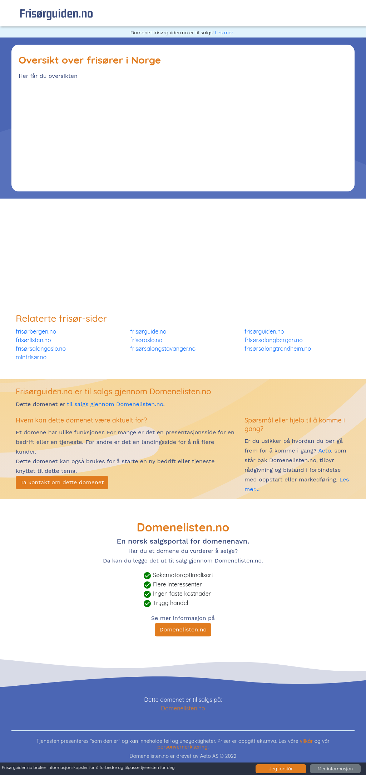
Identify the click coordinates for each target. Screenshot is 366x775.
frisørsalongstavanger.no (163, 348)
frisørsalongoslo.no (41, 348)
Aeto (324, 450)
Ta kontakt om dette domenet (62, 482)
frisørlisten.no (33, 340)
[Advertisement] (183, 134)
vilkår (306, 741)
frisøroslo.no (146, 340)
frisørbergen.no (36, 331)
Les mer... (225, 32)
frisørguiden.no (56, 13)
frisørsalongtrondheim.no (277, 348)
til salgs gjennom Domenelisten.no (115, 404)
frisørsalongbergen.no (273, 340)
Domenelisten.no (183, 629)
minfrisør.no (31, 357)
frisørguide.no (148, 331)
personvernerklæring (182, 747)
